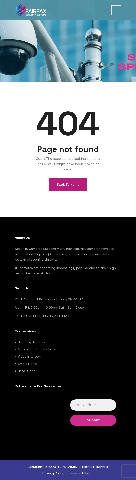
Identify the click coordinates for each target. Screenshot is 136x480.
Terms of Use (79, 473)
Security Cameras (31, 342)
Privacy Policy (53, 473)
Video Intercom (30, 356)
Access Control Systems (37, 349)
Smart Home (27, 364)
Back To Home (68, 184)
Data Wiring (27, 371)
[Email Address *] (93, 405)
